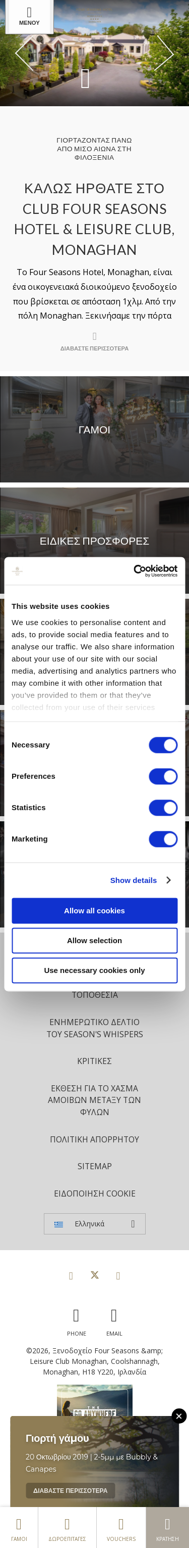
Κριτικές (94, 1061)
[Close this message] (178, 1416)
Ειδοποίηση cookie (95, 1193)
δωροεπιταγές (67, 1527)
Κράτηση (167, 1527)
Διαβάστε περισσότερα (70, 1490)
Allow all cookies (94, 910)
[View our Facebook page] (71, 1275)
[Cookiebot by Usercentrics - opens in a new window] (134, 571)
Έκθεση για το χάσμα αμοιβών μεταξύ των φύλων (94, 1100)
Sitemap (95, 1166)
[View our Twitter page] (94, 1275)
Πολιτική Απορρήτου (94, 1139)
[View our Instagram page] (118, 1275)
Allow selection (94, 940)
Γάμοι (19, 1527)
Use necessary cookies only (94, 970)
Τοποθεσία (95, 994)
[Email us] (114, 1320)
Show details (133, 880)
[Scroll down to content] (86, 77)
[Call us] (76, 1320)
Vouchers (121, 1527)
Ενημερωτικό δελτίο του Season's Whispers (94, 1028)
